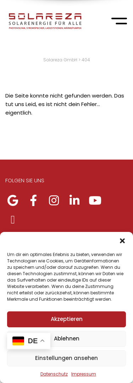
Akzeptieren (67, 319)
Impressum (83, 374)
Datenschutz (54, 374)
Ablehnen (66, 338)
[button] (122, 240)
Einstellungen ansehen (66, 358)
